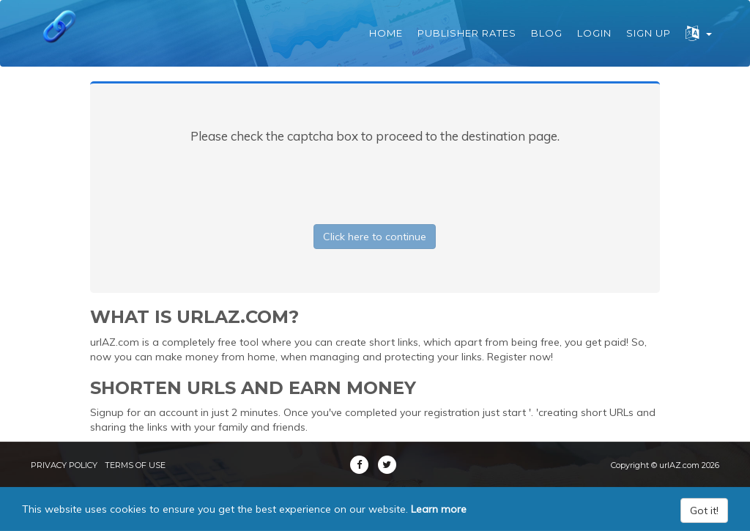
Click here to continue (374, 236)
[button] (698, 33)
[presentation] (375, 180)
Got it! (704, 510)
